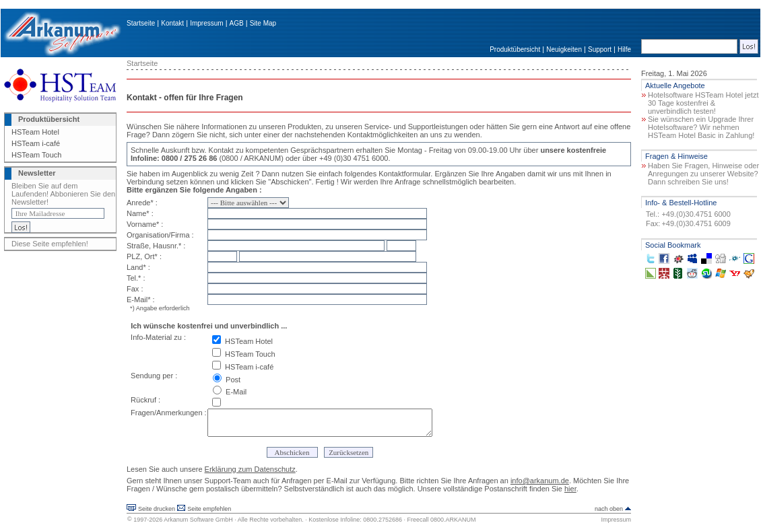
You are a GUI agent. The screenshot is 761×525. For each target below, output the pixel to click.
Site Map (263, 23)
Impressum (206, 23)
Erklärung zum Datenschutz (250, 469)
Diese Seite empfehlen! (49, 244)
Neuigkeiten (564, 49)
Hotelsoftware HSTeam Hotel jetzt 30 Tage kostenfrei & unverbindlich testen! (703, 103)
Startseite (141, 23)
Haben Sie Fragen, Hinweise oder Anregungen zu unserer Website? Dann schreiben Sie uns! (703, 174)
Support (599, 49)
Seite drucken (156, 508)
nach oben (609, 508)
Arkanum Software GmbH (198, 519)
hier (570, 489)
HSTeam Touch (36, 155)
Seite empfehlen (209, 508)
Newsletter (37, 173)
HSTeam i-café (35, 143)
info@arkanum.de (539, 481)
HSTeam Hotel (35, 132)
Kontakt (172, 23)
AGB (237, 23)
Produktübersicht (515, 49)
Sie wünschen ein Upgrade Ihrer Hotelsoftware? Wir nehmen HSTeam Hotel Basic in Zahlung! (701, 127)
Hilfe (624, 49)
